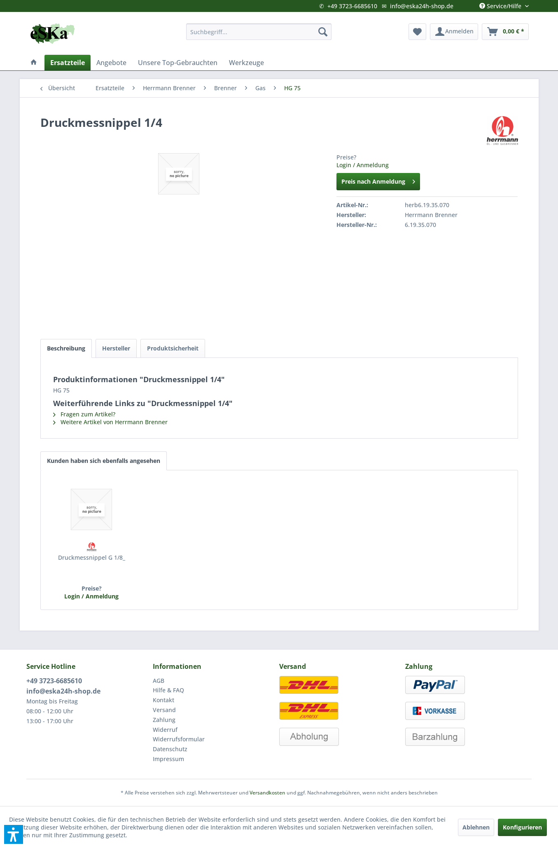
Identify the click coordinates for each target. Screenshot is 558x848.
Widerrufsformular (179, 739)
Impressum (168, 759)
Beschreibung (66, 348)
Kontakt (163, 700)
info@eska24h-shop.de (421, 6)
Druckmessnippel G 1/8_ (91, 557)
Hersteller (116, 348)
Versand (164, 710)
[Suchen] (323, 31)
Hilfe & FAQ (168, 690)
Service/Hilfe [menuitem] (501, 4)
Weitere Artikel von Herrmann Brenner (110, 422)
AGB (158, 680)
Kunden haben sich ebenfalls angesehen (103, 461)
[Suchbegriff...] (259, 31)
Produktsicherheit (172, 348)
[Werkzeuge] (246, 62)
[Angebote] (111, 62)
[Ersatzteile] (67, 62)
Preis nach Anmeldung (378, 180)
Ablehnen (476, 827)
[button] (13, 834)
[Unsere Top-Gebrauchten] (177, 62)
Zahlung (164, 720)
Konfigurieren (522, 827)
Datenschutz (170, 749)
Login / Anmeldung (362, 165)
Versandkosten (267, 792)
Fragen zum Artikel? (84, 414)
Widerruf (165, 730)
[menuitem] (259, 31)
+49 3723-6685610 (352, 6)
